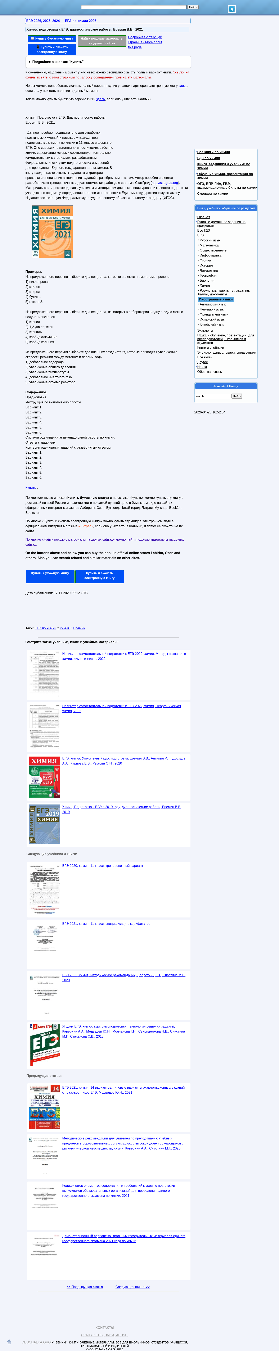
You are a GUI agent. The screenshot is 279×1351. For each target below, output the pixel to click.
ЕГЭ (200, 235)
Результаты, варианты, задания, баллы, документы (224, 292)
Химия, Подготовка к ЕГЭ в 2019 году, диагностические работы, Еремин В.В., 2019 (122, 809)
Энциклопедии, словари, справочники (226, 352)
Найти (202, 367)
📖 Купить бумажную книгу (52, 38)
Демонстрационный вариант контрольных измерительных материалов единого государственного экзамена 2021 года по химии (123, 1238)
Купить (31, 487)
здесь (183, 85)
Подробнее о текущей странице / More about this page (145, 42)
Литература (209, 270)
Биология (207, 280)
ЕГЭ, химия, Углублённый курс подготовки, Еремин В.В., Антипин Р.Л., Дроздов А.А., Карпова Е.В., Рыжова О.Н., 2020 (123, 761)
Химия (205, 285)
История (206, 265)
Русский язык (210, 240)
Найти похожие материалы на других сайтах (102, 41)
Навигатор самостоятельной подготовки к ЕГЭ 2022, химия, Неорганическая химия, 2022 (121, 708)
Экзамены (205, 330)
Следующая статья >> (133, 1287)
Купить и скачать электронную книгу (99, 575)
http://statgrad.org (165, 183)
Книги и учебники (210, 347)
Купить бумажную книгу (50, 573)
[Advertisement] (151, 140)
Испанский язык (212, 319)
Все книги (204, 357)
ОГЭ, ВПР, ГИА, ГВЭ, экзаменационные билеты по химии (227, 185)
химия (65, 628)
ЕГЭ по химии (45, 628)
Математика (209, 245)
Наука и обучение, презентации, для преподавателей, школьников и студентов (225, 339)
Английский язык (213, 304)
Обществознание (213, 250)
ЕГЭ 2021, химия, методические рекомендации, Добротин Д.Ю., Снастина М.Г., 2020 (124, 977)
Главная (203, 217)
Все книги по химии (213, 152)
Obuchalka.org (36, 1342)
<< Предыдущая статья (85, 1287)
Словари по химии (212, 193)
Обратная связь (209, 371)
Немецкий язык (212, 309)
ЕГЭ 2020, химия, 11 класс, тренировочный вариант (102, 865)
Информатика (210, 255)
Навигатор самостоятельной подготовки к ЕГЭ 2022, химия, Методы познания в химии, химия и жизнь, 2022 (124, 656)
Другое (202, 362)
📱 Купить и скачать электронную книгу (52, 49)
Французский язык (214, 314)
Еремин (79, 628)
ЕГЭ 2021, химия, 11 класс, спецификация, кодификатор (106, 923)
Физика (205, 260)
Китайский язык (212, 324)
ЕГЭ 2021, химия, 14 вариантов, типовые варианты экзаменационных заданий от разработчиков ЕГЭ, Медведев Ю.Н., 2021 (123, 1090)
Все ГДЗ (203, 230)
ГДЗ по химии (208, 158)
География (208, 275)
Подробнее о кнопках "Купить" (58, 62)
